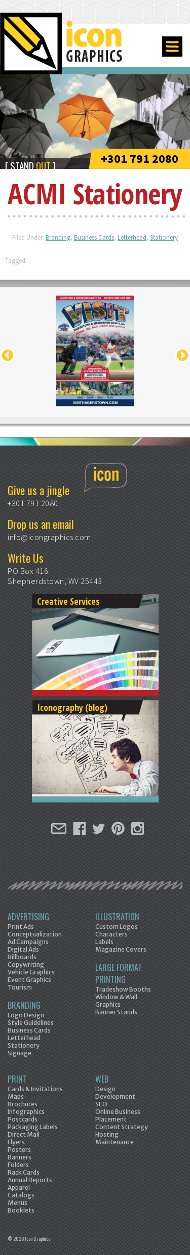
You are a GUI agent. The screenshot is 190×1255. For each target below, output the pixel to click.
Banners (19, 1157)
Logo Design (26, 1015)
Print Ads (21, 926)
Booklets (21, 1210)
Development (115, 1096)
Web (101, 1079)
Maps (16, 1096)
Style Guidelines (31, 1022)
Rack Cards (24, 1172)
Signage (19, 1053)
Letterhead (132, 237)
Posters (19, 1149)
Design (105, 1089)
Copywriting (26, 964)
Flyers (16, 1142)
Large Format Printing (118, 973)
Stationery (164, 237)
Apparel (19, 1187)
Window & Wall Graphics (116, 1000)
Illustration (117, 917)
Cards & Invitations (35, 1089)
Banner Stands (116, 1012)
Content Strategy (121, 1127)
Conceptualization (35, 934)
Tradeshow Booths (123, 989)
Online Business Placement (117, 1115)
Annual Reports (30, 1180)
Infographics (26, 1111)
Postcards (22, 1119)
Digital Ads (23, 949)
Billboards (22, 957)
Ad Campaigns (28, 942)
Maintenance (114, 1142)
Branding (58, 237)
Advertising (28, 917)
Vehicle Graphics (31, 972)
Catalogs (21, 1195)
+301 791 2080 (139, 158)
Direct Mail (24, 1134)
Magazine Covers (120, 949)
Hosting (107, 1134)
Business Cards (94, 237)
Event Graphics (29, 979)
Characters (111, 934)
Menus (17, 1202)
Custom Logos (116, 926)
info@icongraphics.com (49, 537)
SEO (101, 1104)
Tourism (20, 987)
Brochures (22, 1104)
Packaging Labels (33, 1127)
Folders (18, 1165)
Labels (104, 942)
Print (17, 1079)
